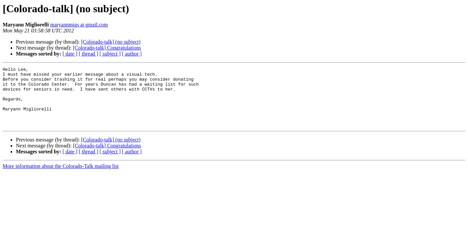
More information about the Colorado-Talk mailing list (61, 178)
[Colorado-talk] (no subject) (111, 42)
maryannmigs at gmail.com (79, 24)
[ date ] (70, 54)
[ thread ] (88, 54)
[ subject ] (110, 54)
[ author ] (132, 54)
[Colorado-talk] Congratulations (107, 48)
